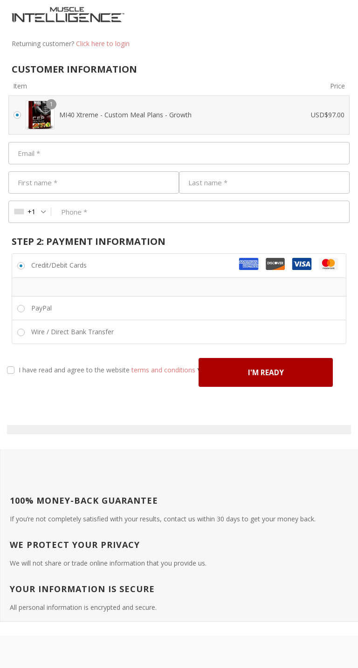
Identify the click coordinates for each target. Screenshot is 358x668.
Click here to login (103, 43)
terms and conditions (163, 369)
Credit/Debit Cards (59, 265)
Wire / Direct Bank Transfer (72, 331)
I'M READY (86, 403)
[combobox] (30, 212)
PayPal (41, 308)
